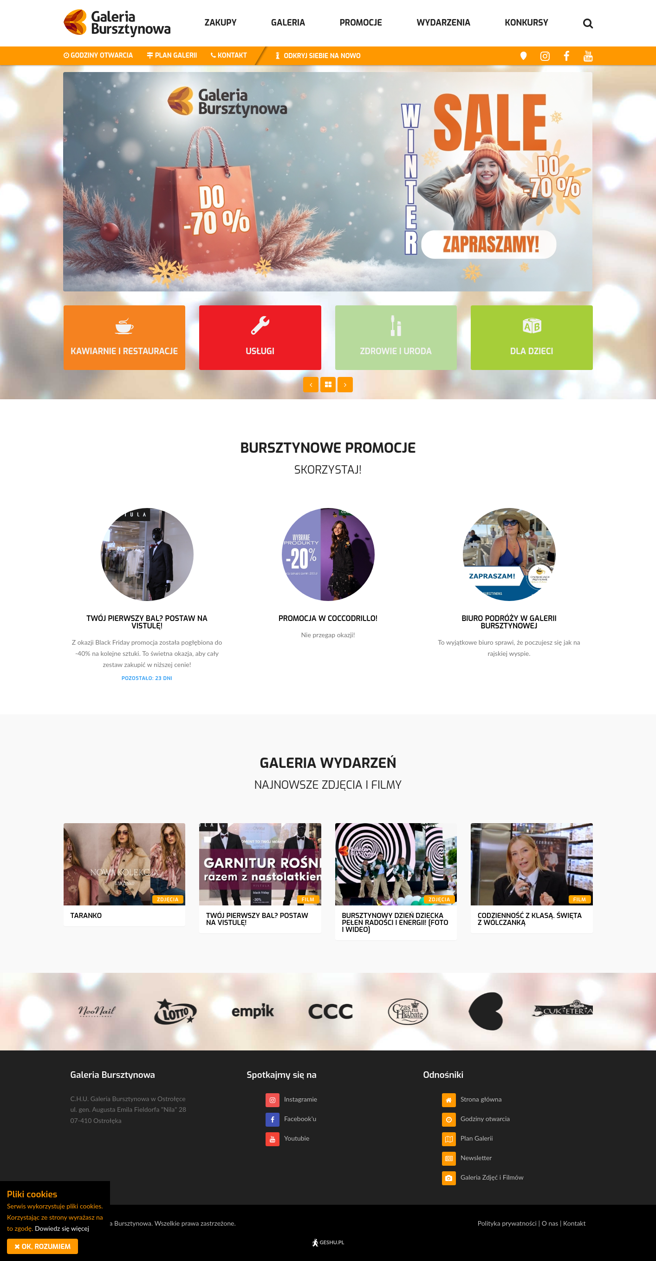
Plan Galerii (467, 1138)
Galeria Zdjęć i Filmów (483, 1177)
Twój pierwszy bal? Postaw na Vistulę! (147, 622)
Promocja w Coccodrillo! (328, 618)
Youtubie (288, 1138)
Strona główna (472, 1099)
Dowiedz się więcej (62, 1228)
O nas (550, 1223)
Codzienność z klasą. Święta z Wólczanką (530, 919)
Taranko (86, 915)
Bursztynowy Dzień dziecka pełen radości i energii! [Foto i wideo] (395, 922)
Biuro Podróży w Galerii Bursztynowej (508, 622)
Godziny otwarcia (476, 1118)
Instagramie (292, 1099)
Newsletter (467, 1158)
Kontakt (574, 1223)
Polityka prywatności (507, 1223)
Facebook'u (291, 1118)
